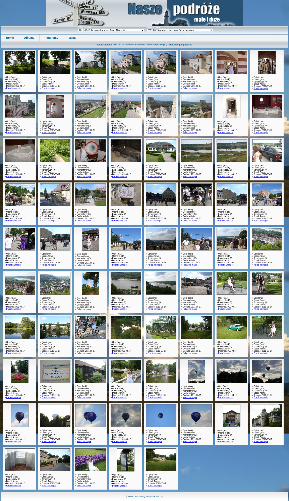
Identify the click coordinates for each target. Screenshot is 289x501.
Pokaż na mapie (13, 88)
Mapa (72, 37)
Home (10, 37)
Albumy (29, 37)
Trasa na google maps (180, 44)
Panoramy (51, 37)
